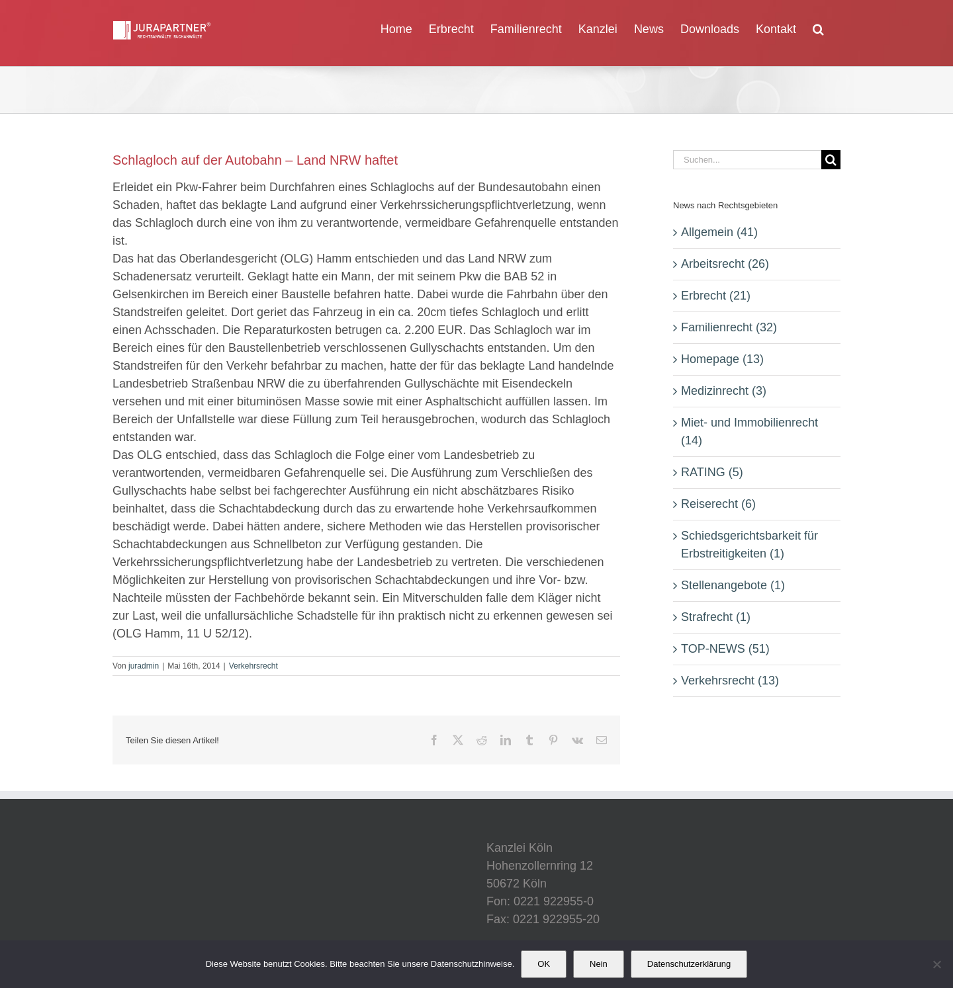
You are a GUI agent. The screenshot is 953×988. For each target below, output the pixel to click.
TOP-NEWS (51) (725, 648)
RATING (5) (712, 472)
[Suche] (830, 159)
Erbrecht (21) (715, 295)
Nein (599, 964)
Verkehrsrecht (253, 666)
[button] (818, 28)
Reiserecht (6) (718, 504)
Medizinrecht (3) (723, 390)
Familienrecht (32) (729, 327)
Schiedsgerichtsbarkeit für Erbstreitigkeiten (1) (749, 544)
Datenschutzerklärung (689, 964)
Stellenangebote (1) (733, 585)
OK (543, 964)
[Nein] (936, 964)
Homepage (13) (722, 359)
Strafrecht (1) (715, 617)
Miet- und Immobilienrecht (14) (749, 431)
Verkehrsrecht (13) (730, 680)
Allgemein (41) (719, 232)
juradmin (143, 666)
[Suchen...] (747, 159)
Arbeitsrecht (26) (725, 263)
